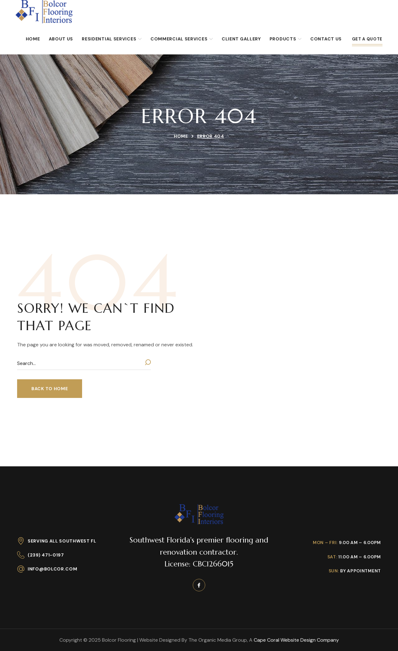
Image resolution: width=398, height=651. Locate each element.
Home (181, 136)
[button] (49, 388)
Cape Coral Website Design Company (296, 640)
